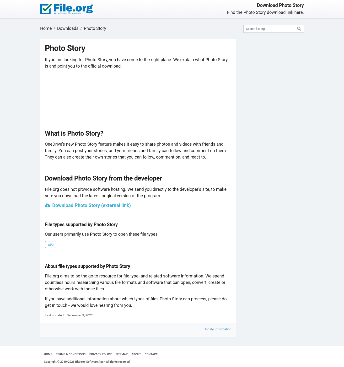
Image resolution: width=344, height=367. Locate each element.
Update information (217, 329)
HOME (48, 354)
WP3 (51, 244)
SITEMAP (121, 354)
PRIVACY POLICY (100, 354)
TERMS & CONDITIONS (71, 354)
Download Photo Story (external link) (91, 205)
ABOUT (136, 354)
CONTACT (151, 354)
